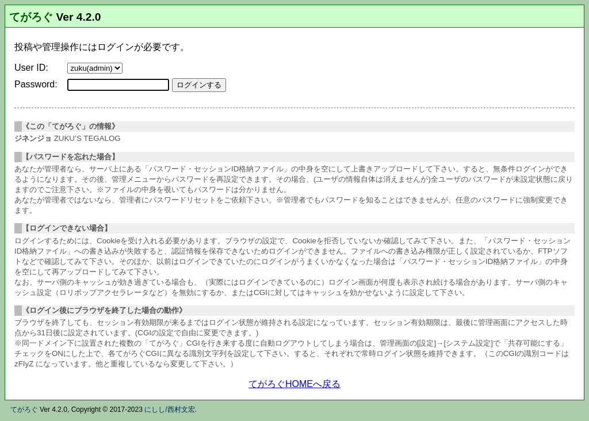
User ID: (31, 67)
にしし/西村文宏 (169, 409)
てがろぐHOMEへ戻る (294, 384)
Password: (36, 84)
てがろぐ (31, 17)
